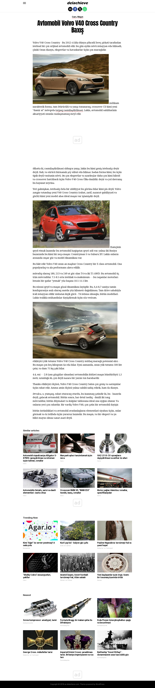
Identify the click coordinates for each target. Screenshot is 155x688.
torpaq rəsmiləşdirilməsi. (69, 110)
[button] (24, 3)
